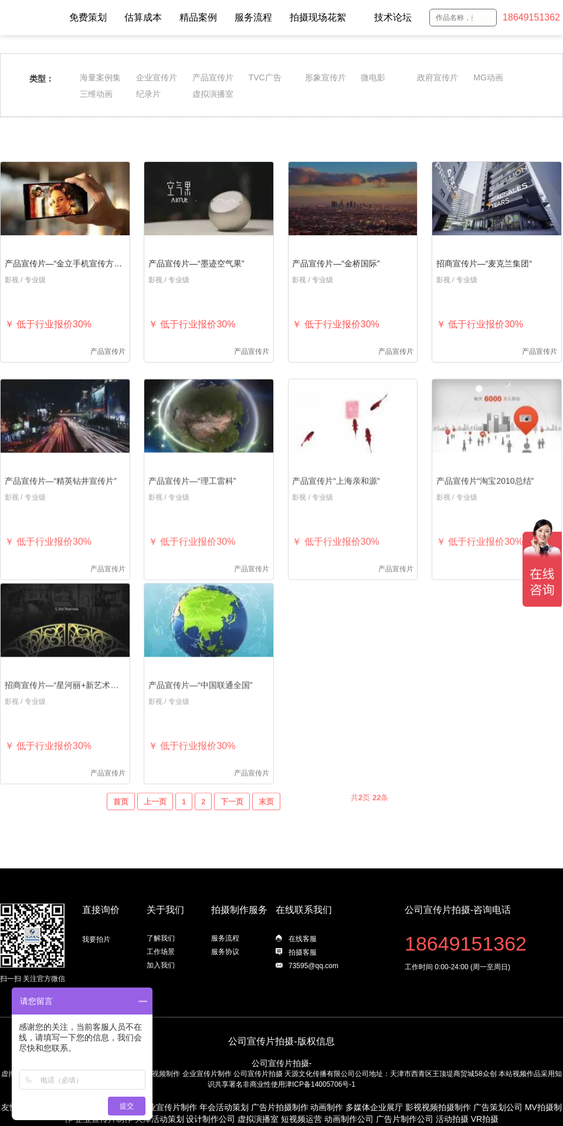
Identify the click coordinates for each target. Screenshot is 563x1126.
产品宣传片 (212, 77)
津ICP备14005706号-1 (320, 1084)
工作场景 (161, 952)
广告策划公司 (498, 1107)
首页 (120, 820)
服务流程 (253, 17)
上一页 (155, 820)
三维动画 (96, 94)
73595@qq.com (313, 966)
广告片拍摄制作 (279, 1107)
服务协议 (225, 952)
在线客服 (303, 939)
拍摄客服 (303, 952)
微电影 (373, 77)
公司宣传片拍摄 (258, 1074)
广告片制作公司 (404, 1119)
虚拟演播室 (212, 94)
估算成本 (143, 17)
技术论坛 (393, 17)
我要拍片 (96, 939)
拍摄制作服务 (239, 910)
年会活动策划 (224, 1107)
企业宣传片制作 (207, 1074)
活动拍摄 (452, 1119)
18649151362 (531, 17)
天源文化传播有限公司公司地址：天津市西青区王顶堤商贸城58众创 (390, 1074)
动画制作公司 (349, 1119)
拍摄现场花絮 (318, 17)
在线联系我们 (304, 910)
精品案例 (198, 17)
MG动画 (488, 77)
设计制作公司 (210, 1119)
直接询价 (101, 910)
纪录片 (148, 94)
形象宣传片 (325, 77)
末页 (266, 820)
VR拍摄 (484, 1119)
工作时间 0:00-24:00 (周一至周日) (457, 967)
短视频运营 (301, 1119)
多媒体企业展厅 (374, 1107)
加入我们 (161, 965)
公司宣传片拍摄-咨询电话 (458, 910)
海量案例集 (100, 77)
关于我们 (165, 910)
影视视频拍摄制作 (438, 1107)
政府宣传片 (437, 77)
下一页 (232, 820)
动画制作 (326, 1107)
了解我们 (161, 938)
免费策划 (88, 17)
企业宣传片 (156, 77)
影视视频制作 (159, 1074)
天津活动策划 (159, 1119)
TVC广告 (265, 77)
